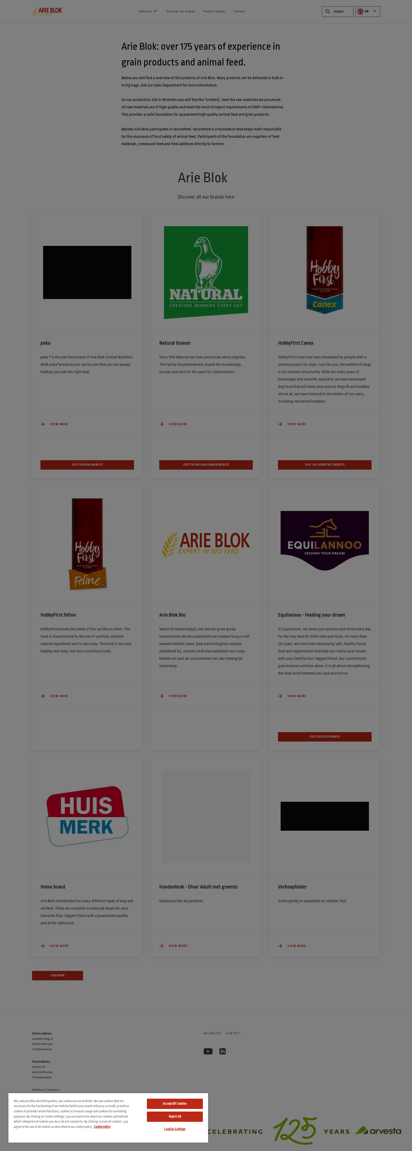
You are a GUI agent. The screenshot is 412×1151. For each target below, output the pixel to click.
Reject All (175, 1116)
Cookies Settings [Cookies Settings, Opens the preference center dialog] (175, 1129)
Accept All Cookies (175, 1104)
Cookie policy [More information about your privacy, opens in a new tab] (102, 1127)
